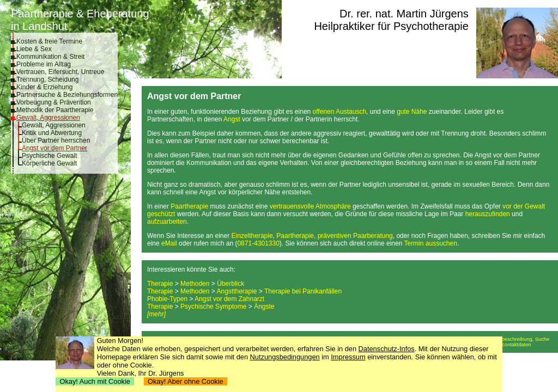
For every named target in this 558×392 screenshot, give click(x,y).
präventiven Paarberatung (355, 236)
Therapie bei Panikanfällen (303, 291)
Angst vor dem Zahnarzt (229, 299)
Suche (542, 339)
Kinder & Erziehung (44, 87)
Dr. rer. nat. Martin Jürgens (404, 14)
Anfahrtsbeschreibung (507, 339)
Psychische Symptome (213, 306)
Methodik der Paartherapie (54, 110)
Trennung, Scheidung (47, 79)
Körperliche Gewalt (49, 163)
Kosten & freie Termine (49, 41)
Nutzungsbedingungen (285, 357)
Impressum (348, 357)
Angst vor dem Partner (54, 148)
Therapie (160, 283)
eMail (169, 243)
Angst (231, 119)
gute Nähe (412, 111)
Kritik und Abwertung (52, 133)
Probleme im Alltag (43, 64)
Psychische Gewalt (49, 156)
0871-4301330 (258, 243)
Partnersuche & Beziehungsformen (67, 95)
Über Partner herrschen (56, 140)
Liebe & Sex (34, 49)
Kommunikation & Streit (50, 56)
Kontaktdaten (516, 344)
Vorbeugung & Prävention (53, 102)
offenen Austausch (340, 111)
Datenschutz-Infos (387, 349)
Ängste (264, 306)
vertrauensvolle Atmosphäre (310, 206)
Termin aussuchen (430, 243)
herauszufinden (487, 214)
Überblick (230, 283)
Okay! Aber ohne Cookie (185, 381)
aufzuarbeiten (167, 221)
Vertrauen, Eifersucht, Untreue (60, 72)
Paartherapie (189, 206)
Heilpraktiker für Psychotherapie (391, 26)
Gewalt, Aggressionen (48, 117)
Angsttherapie (236, 291)
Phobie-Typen (167, 299)
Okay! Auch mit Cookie (95, 381)
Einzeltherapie (252, 236)
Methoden (194, 283)
